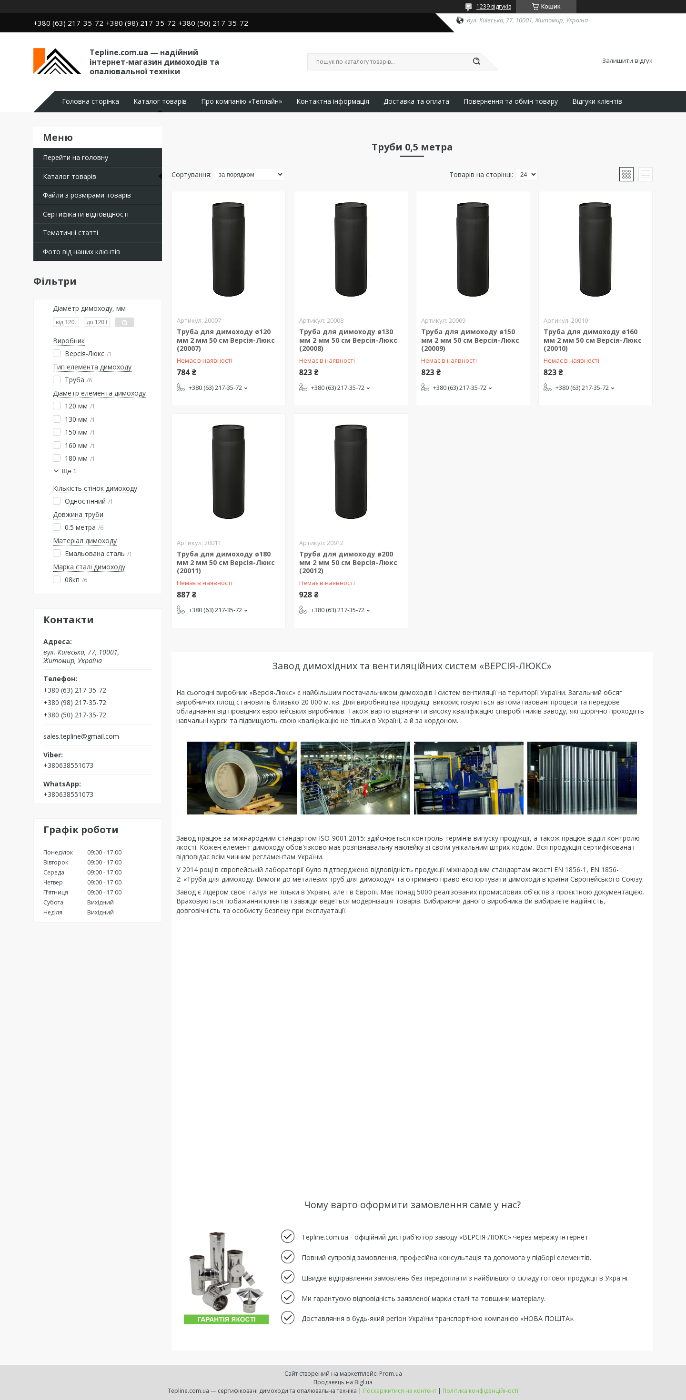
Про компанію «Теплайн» (241, 101)
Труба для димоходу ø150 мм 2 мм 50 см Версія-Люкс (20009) (470, 340)
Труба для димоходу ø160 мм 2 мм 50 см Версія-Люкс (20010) (593, 340)
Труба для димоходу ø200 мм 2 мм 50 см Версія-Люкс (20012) (348, 562)
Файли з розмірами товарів (87, 194)
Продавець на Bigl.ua (343, 1382)
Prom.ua (390, 1374)
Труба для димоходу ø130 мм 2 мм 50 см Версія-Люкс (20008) (348, 340)
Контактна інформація (332, 101)
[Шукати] (476, 61)
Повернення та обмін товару (511, 101)
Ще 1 (69, 471)
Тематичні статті (70, 232)
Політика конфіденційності (480, 1391)
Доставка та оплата (416, 101)
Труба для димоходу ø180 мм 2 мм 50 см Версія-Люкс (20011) (226, 562)
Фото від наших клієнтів (81, 251)
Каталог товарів (160, 101)
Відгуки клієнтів (597, 101)
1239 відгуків (493, 6)
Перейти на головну (75, 157)
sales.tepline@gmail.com (81, 736)
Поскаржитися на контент (399, 1391)
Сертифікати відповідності (86, 213)
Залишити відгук (627, 61)
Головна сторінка (90, 101)
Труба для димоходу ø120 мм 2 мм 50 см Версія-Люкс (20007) (226, 340)
